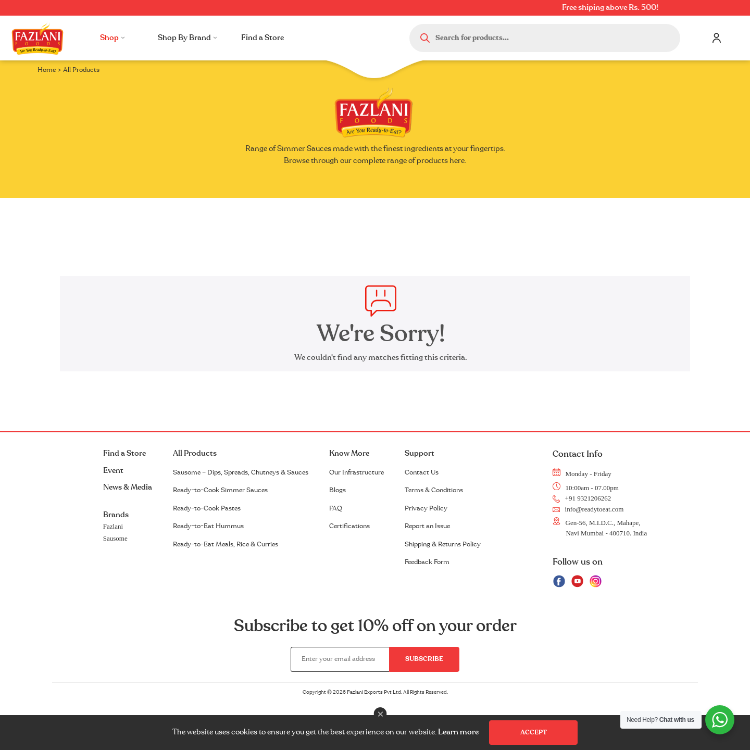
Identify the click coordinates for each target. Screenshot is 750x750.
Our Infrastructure (356, 472)
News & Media (127, 487)
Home (47, 70)
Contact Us (422, 472)
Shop (112, 38)
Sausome (115, 538)
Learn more (458, 732)
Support (419, 453)
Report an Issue (427, 526)
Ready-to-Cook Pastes (207, 508)
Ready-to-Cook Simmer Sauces (220, 490)
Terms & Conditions (434, 490)
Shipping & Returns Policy (443, 544)
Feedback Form (427, 562)
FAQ (335, 508)
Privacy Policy (426, 508)
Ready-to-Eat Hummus (208, 526)
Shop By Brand (187, 38)
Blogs (337, 490)
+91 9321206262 (582, 498)
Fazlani (113, 526)
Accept (533, 732)
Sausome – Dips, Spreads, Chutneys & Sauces (240, 472)
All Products (195, 453)
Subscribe (424, 659)
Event (113, 471)
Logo (37, 38)
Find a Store (262, 38)
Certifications (349, 526)
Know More (349, 453)
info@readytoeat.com (588, 509)
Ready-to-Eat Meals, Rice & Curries (225, 544)
